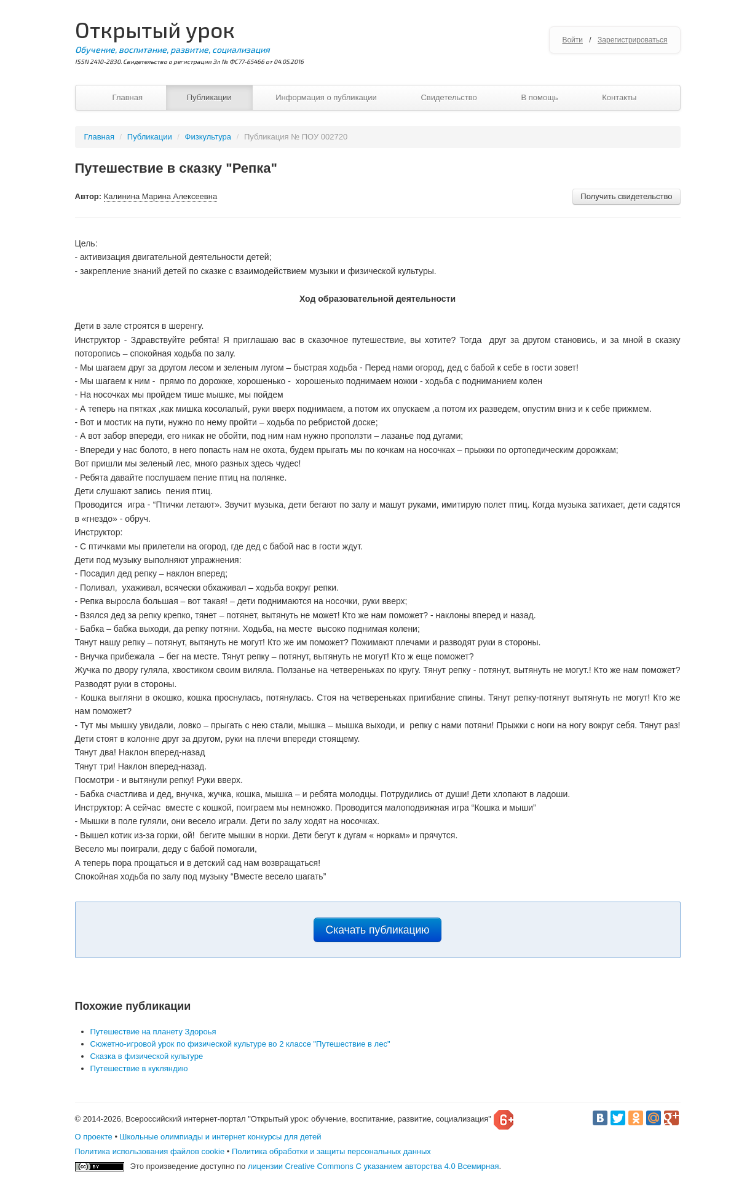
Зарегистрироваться (632, 40)
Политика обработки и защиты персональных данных (331, 1151)
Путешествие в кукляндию (139, 1068)
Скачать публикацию (378, 930)
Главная (128, 97)
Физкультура (208, 136)
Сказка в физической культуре (147, 1056)
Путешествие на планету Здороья (153, 1031)
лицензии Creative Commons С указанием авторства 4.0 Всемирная (373, 1166)
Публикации (209, 97)
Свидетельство (448, 97)
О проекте (94, 1136)
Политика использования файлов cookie (150, 1151)
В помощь (539, 97)
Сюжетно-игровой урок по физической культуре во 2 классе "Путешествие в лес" (240, 1043)
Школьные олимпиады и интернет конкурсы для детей (221, 1136)
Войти (572, 40)
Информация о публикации (326, 97)
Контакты (619, 97)
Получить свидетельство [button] (626, 196)
